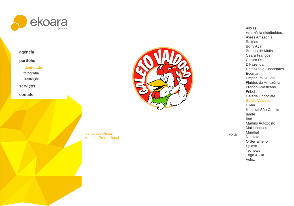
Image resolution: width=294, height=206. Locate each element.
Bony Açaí (254, 46)
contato (26, 94)
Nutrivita (252, 137)
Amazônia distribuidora (264, 33)
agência (26, 52)
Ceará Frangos (258, 55)
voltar (233, 134)
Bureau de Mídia (259, 51)
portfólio (27, 60)
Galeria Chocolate (260, 96)
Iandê (250, 114)
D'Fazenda (254, 64)
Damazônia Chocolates (265, 69)
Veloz (250, 159)
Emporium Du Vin (260, 78)
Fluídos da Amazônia (263, 82)
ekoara (39, 23)
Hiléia (250, 105)
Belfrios (252, 42)
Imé (249, 119)
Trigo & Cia (255, 155)
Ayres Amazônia (259, 37)
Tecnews (253, 150)
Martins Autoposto (260, 123)
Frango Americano (261, 87)
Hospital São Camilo (262, 110)
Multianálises (256, 128)
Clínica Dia (255, 60)
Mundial (252, 132)
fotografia (31, 73)
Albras (251, 28)
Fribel (250, 91)
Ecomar (252, 73)
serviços (27, 86)
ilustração (31, 79)
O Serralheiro (257, 141)
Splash (251, 146)
